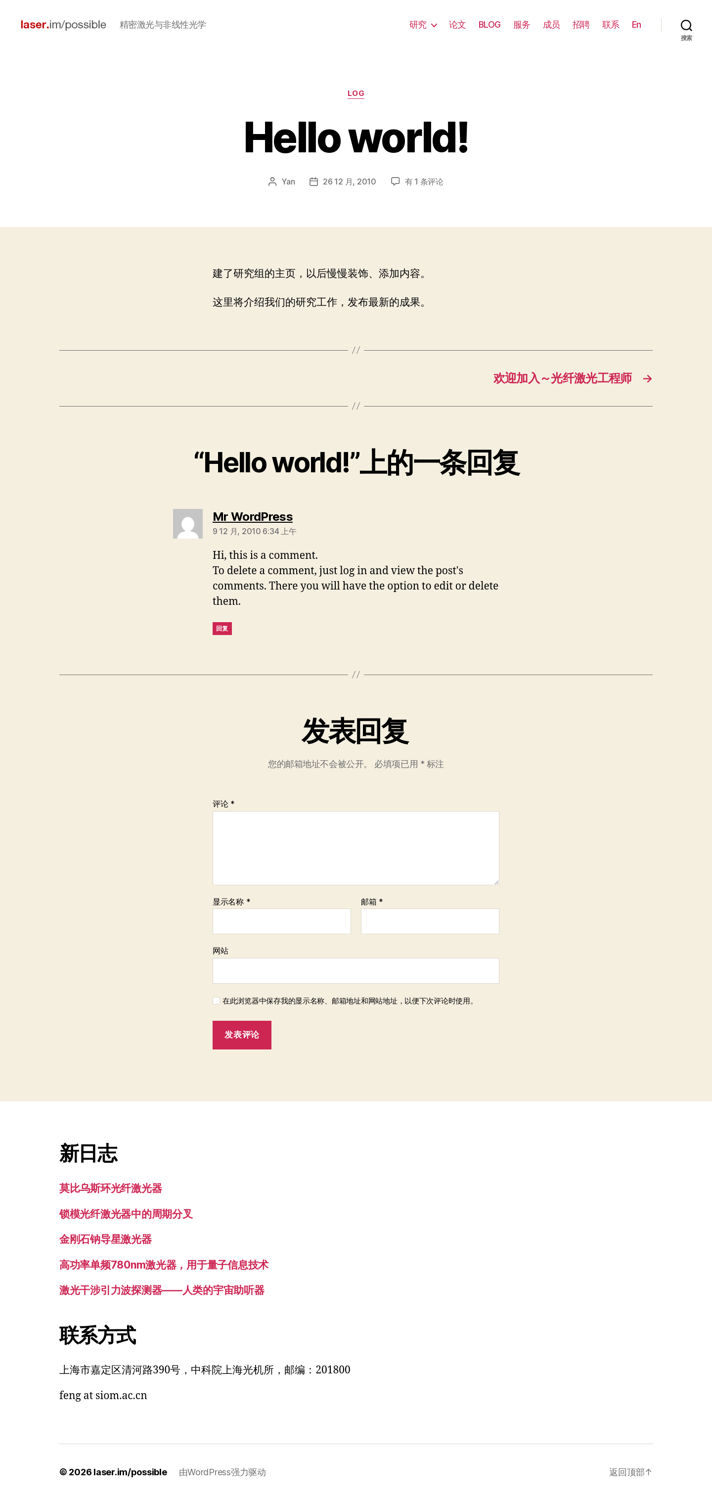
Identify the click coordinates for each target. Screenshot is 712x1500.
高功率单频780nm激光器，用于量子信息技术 (163, 1265)
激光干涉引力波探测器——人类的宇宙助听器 (162, 1290)
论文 (457, 24)
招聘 (581, 24)
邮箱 (372, 902)
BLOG (490, 24)
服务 (522, 24)
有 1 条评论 (424, 181)
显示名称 (231, 902)
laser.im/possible (130, 1472)
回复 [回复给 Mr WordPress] (222, 628)
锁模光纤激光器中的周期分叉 (126, 1214)
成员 (551, 24)
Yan (288, 181)
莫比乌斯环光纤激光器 (110, 1188)
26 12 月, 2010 (349, 181)
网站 (220, 950)
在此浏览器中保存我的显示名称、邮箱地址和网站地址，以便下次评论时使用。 (350, 1001)
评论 (224, 804)
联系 (611, 24)
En (636, 24)
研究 (418, 24)
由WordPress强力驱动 (222, 1472)
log (356, 93)
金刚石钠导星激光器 (105, 1239)
